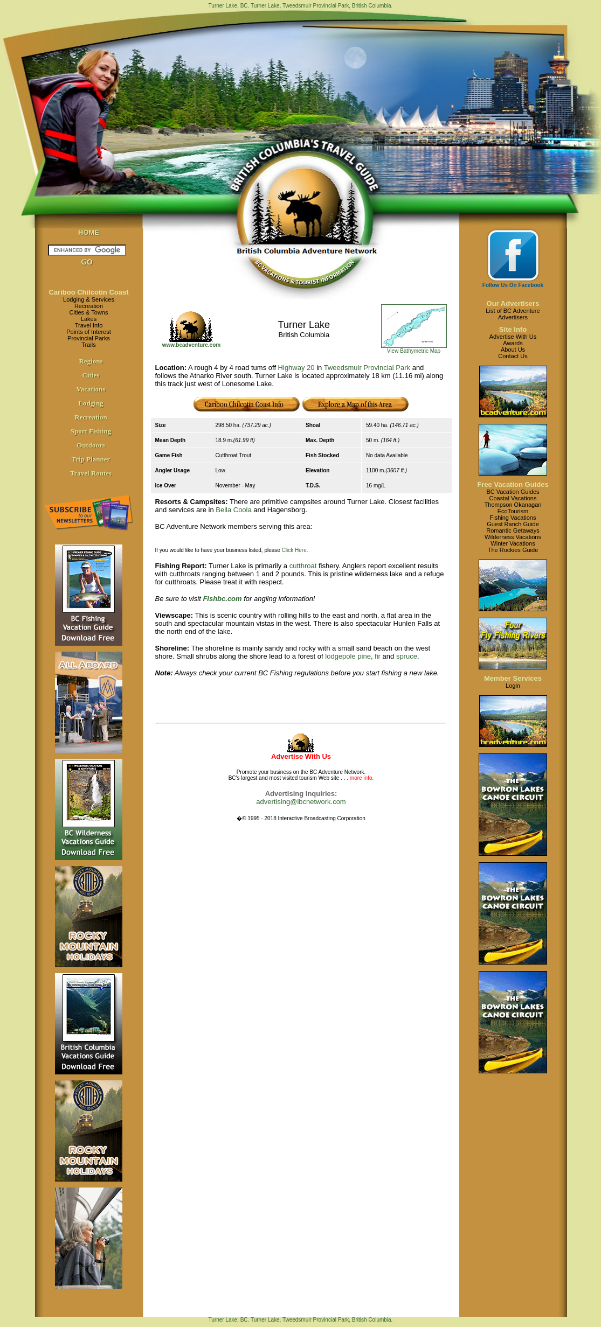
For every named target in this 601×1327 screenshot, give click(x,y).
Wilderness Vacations (513, 537)
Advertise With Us (512, 336)
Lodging (90, 403)
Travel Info (89, 325)
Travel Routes (91, 473)
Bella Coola (234, 510)
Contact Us (512, 356)
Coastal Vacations (513, 498)
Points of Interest (88, 332)
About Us (513, 349)
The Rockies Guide (513, 550)
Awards (512, 343)
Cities (91, 375)
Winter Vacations (513, 543)
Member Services (513, 678)
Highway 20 (296, 368)
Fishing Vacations (512, 517)
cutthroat (303, 566)
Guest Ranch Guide (513, 524)
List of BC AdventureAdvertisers (513, 314)
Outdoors (91, 445)
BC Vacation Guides (512, 491)
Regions (90, 361)
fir (378, 656)
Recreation (88, 306)
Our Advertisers (513, 303)
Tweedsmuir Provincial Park (367, 368)
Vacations (91, 389)
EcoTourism (513, 511)
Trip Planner (91, 459)
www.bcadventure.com (191, 345)
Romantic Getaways (512, 530)
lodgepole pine (348, 656)
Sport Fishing (91, 431)
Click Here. (295, 550)
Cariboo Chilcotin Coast (88, 292)
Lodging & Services (88, 299)
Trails (88, 344)
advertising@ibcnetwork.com (301, 802)
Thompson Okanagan (513, 504)
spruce (406, 656)
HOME (88, 232)
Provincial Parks (88, 338)
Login (513, 685)
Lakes (88, 319)
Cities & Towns (89, 312)
